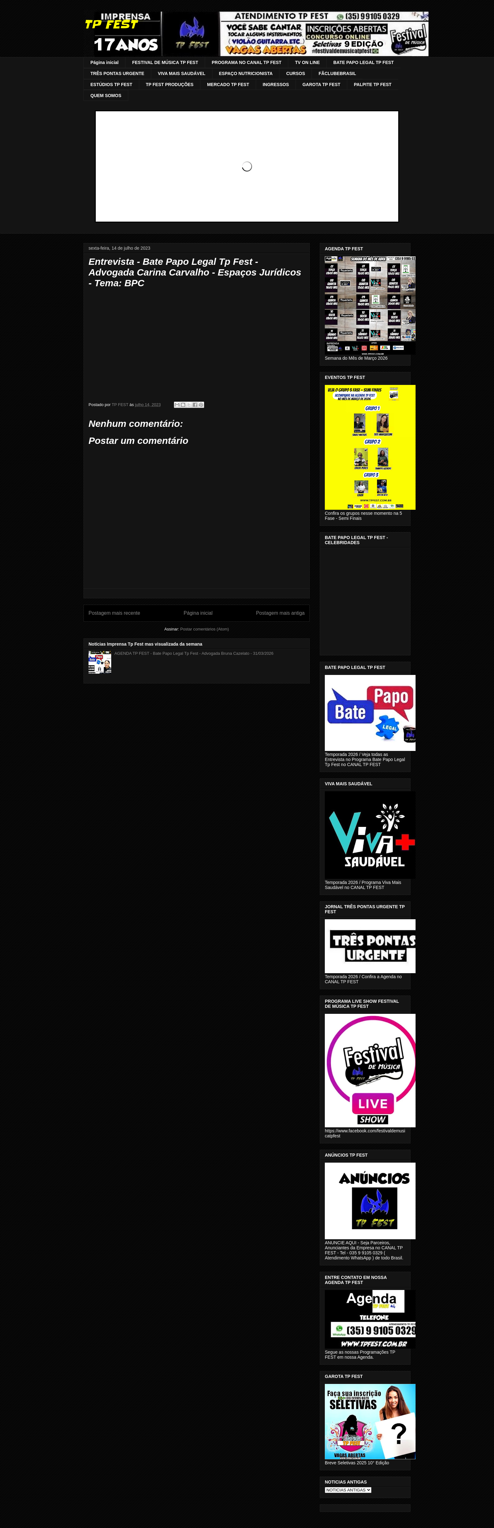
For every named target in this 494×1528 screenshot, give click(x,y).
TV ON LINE (307, 62)
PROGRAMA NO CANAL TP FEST (246, 62)
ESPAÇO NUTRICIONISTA (246, 73)
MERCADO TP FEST (228, 84)
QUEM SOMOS (105, 95)
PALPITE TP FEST (372, 84)
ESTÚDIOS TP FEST (111, 84)
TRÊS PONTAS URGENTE (117, 73)
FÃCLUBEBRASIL (337, 73)
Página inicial (104, 62)
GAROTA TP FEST (321, 84)
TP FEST (110, 24)
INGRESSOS (276, 84)
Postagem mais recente (114, 613)
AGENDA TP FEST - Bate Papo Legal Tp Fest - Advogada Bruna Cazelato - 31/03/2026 (193, 653)
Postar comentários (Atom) (204, 629)
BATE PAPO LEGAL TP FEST (363, 62)
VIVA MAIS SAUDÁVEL (181, 73)
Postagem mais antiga (280, 613)
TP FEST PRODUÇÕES (169, 84)
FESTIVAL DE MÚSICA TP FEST (165, 62)
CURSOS (295, 73)
